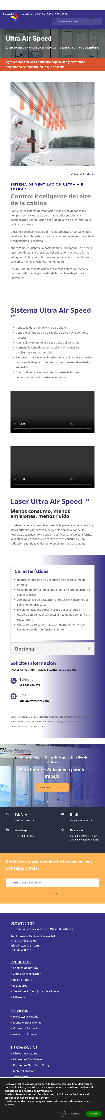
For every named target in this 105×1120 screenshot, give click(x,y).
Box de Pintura (22, 979)
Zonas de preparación (27, 974)
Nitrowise (19, 997)
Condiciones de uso (25, 1094)
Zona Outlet (20, 1077)
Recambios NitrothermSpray (31, 1065)
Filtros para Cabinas (26, 1053)
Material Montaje (24, 1071)
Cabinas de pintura (25, 968)
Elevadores (20, 985)
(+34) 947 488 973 (24, 820)
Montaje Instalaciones (27, 1022)
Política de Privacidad (56, 1094)
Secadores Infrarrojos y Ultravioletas (36, 991)
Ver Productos (52, 787)
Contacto (65, 1099)
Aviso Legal (81, 1094)
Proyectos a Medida (25, 1016)
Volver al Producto (82, 174)
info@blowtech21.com (81, 820)
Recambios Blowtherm (27, 1059)
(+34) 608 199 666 (24, 836)
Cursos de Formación (26, 1028)
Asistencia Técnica (25, 1034)
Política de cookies (42, 1099)
